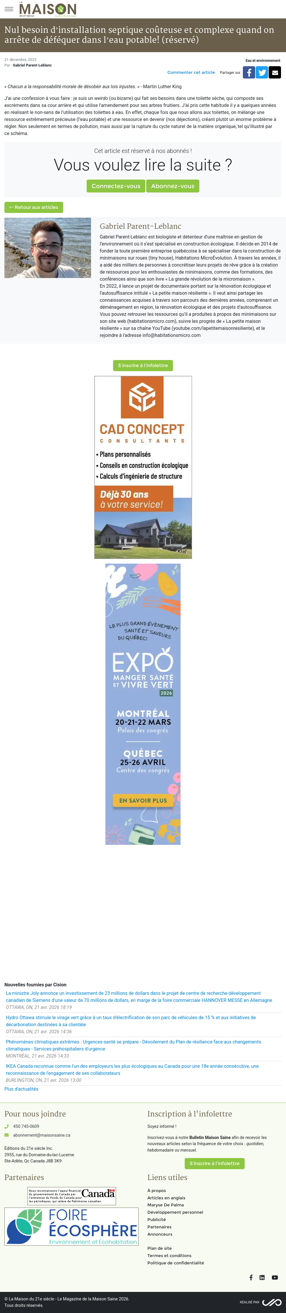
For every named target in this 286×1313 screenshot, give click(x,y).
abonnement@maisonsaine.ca (41, 1135)
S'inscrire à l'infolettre (143, 365)
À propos (156, 1190)
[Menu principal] (8, 9)
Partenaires (159, 1227)
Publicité (156, 1219)
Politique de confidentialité (175, 1263)
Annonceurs (159, 1234)
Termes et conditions (169, 1255)
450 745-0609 (26, 1126)
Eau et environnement (263, 61)
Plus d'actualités (21, 1089)
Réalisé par (249, 1302)
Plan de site (159, 1248)
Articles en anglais (166, 1198)
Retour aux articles (33, 207)
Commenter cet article (191, 72)
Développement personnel (175, 1212)
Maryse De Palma (165, 1205)
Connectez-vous (116, 186)
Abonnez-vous (172, 186)
